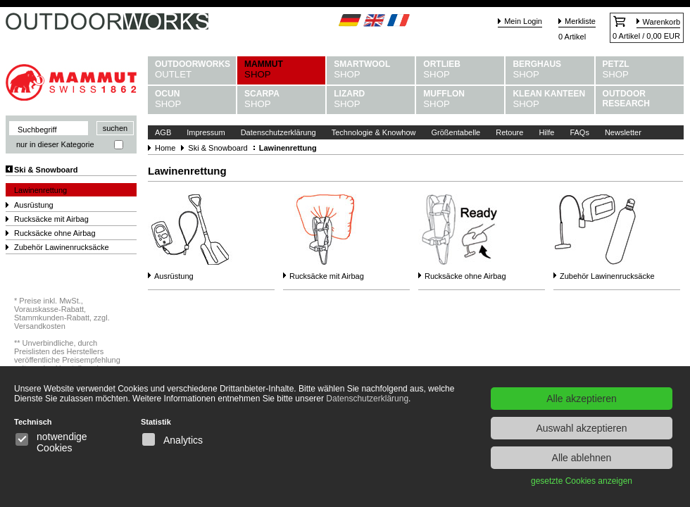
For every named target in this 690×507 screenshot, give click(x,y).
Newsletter (623, 132)
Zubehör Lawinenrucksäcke (61, 247)
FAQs (579, 132)
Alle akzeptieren (581, 398)
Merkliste (580, 21)
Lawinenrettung (40, 190)
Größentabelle (456, 132)
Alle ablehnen (582, 457)
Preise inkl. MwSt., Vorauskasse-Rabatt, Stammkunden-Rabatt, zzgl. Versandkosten (62, 313)
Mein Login (523, 21)
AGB (163, 132)
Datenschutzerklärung (278, 132)
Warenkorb (661, 22)
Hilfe (546, 132)
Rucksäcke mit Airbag (51, 219)
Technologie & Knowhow (374, 132)
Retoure (509, 132)
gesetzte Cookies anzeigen (581, 481)
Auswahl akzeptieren (581, 428)
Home (165, 148)
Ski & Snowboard (45, 169)
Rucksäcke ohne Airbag (55, 233)
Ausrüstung (34, 205)
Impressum (206, 132)
